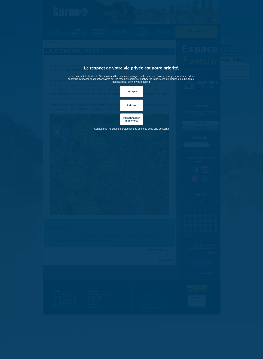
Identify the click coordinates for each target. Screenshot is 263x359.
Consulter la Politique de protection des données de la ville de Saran (131, 128)
